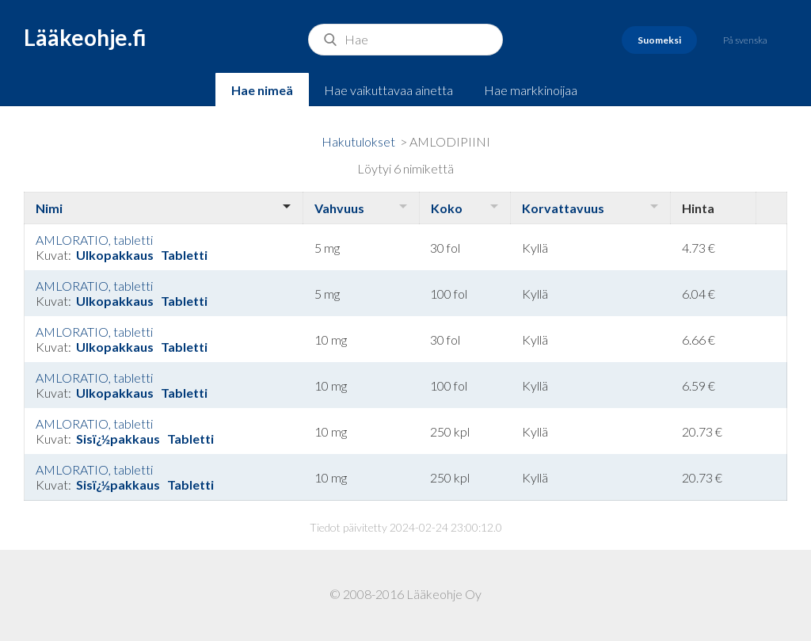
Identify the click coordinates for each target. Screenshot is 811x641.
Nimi (49, 208)
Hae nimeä (262, 89)
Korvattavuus (563, 208)
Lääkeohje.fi (85, 37)
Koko (447, 208)
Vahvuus (339, 208)
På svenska (745, 40)
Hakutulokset (358, 141)
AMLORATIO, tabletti (94, 239)
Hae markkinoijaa (530, 89)
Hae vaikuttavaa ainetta (388, 89)
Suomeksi (659, 40)
